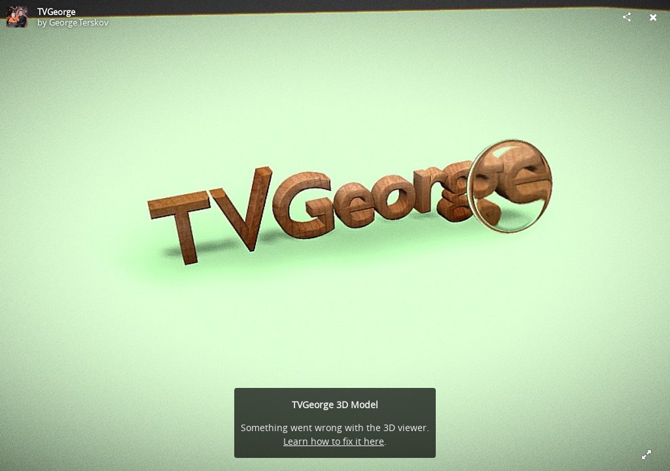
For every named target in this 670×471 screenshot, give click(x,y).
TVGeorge (56, 12)
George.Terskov (79, 22)
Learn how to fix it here (333, 441)
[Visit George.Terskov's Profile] (17, 17)
